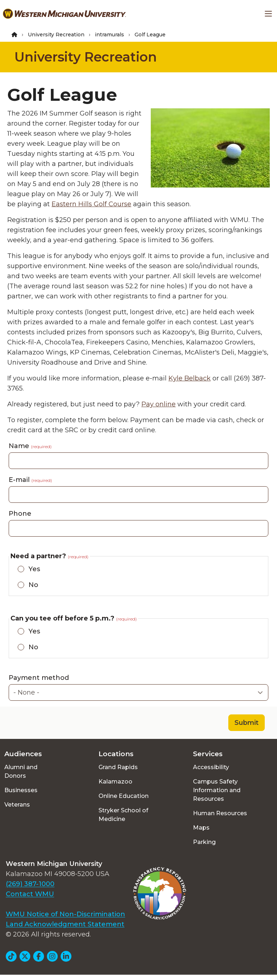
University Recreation (56, 34)
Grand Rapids (118, 767)
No (33, 585)
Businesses (21, 790)
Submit (246, 723)
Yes (34, 569)
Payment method (39, 678)
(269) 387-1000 (30, 884)
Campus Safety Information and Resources (217, 790)
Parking (204, 842)
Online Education (123, 796)
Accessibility (211, 767)
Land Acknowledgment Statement (65, 924)
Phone (20, 514)
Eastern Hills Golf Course (91, 204)
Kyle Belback (189, 378)
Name (30, 446)
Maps (201, 827)
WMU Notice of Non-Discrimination (65, 914)
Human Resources (220, 813)
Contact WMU (30, 894)
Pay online (158, 404)
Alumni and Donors (21, 771)
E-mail (30, 480)
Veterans (17, 804)
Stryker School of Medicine (123, 814)
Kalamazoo (115, 781)
